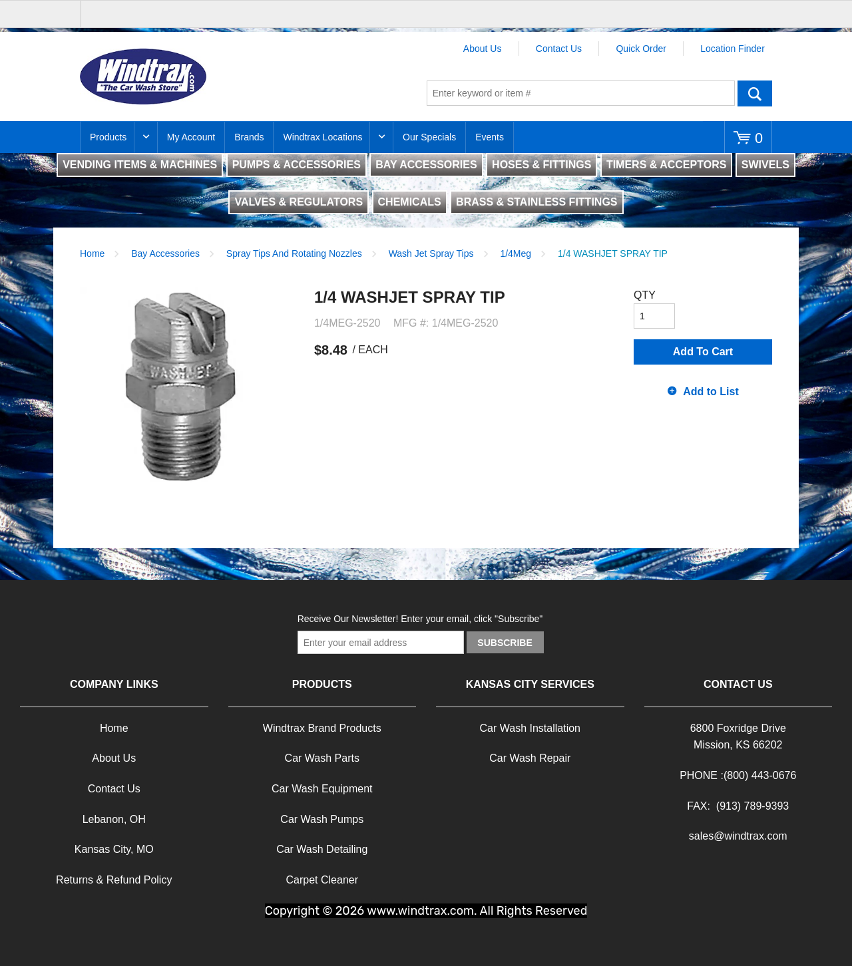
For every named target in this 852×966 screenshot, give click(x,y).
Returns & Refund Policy (114, 880)
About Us (482, 48)
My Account (191, 137)
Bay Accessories (165, 253)
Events (489, 137)
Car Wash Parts (322, 758)
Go (755, 93)
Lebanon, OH (114, 819)
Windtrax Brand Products (322, 728)
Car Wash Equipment (322, 788)
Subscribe (504, 642)
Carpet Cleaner (322, 880)
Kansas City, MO (114, 849)
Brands (249, 137)
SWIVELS (765, 164)
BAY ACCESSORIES (426, 164)
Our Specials (429, 137)
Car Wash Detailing (321, 849)
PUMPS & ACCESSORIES (296, 164)
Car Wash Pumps (321, 819)
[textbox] (581, 93)
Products (108, 137)
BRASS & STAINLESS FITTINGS (536, 202)
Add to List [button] (711, 391)
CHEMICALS (409, 202)
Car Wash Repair (529, 758)
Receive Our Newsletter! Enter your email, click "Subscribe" (420, 618)
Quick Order (641, 48)
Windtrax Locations (322, 137)
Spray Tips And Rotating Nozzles (294, 253)
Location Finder (732, 48)
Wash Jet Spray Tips (431, 253)
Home (92, 253)
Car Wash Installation (530, 728)
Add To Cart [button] (703, 351)
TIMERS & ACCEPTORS (666, 164)
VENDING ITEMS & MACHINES (140, 164)
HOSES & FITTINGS (541, 164)
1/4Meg (515, 253)
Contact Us (559, 48)
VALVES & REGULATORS (298, 202)
